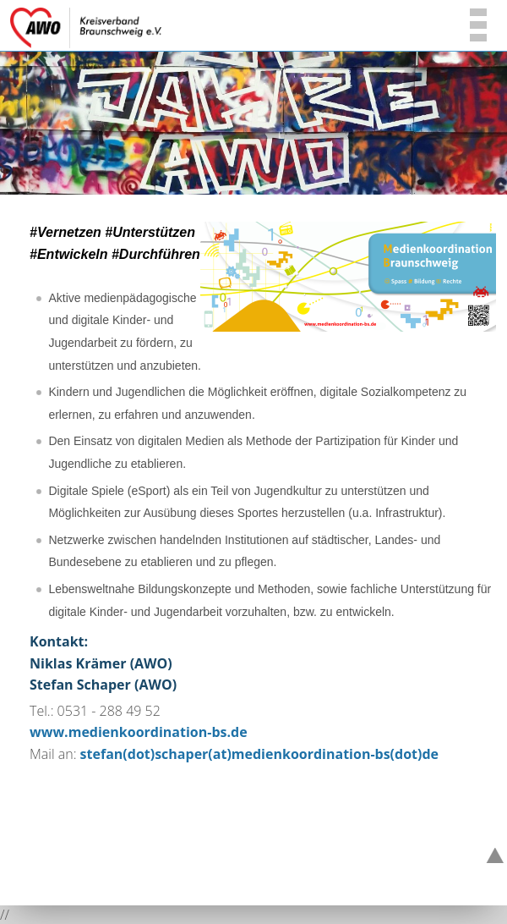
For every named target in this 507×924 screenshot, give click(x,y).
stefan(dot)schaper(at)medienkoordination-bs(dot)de (259, 754)
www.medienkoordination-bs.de (139, 732)
